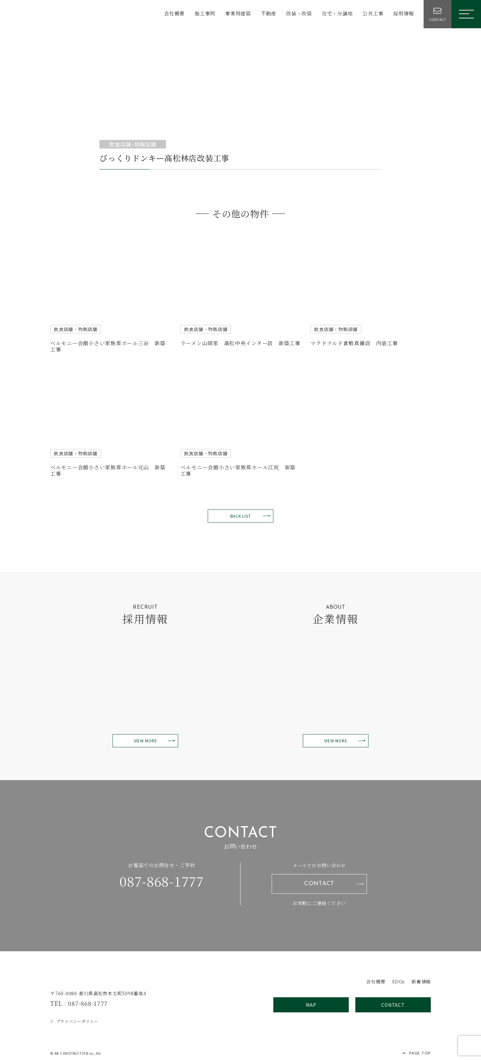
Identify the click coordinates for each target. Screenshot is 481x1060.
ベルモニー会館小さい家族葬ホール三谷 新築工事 (108, 345)
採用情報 (401, 14)
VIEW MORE (145, 737)
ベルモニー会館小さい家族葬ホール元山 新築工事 (108, 467)
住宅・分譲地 (335, 14)
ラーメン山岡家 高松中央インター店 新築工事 (240, 342)
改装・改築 (297, 14)
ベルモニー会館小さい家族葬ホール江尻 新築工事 (238, 467)
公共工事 (371, 14)
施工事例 (203, 14)
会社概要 (172, 14)
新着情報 (420, 977)
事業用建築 (236, 14)
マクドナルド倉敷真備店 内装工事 (354, 342)
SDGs (396, 977)
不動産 (267, 14)
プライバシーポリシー (74, 1017)
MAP (311, 1001)
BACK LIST (240, 512)
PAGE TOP (417, 1050)
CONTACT (319, 880)
